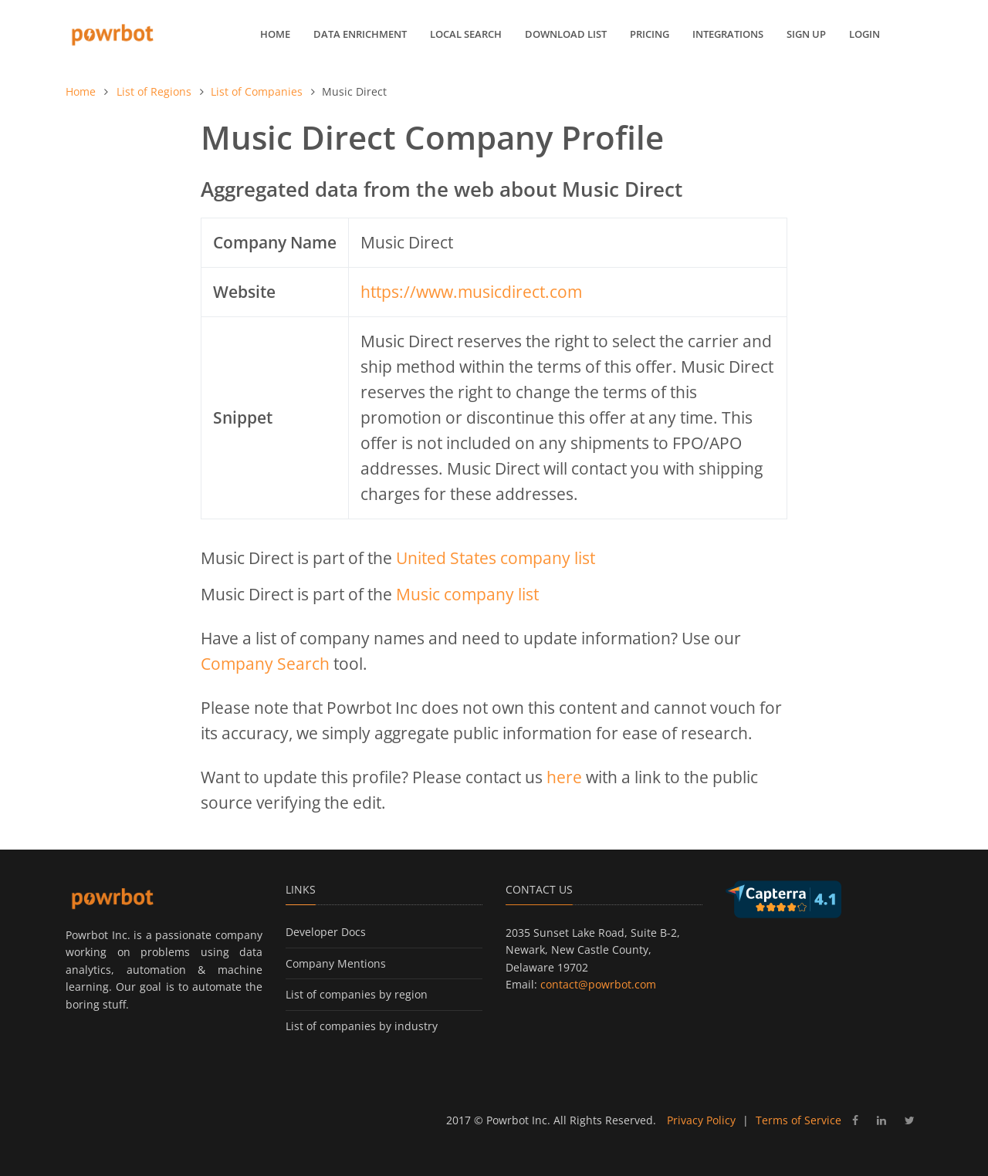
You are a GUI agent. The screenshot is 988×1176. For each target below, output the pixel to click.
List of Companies (257, 91)
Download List (566, 34)
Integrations (727, 34)
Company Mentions (336, 963)
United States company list (495, 558)
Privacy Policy (701, 1120)
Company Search (265, 663)
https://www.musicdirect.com (471, 291)
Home (275, 34)
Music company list (467, 594)
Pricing (649, 34)
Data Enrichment (360, 34)
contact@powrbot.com (598, 984)
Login (864, 34)
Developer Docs (326, 931)
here (564, 777)
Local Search (466, 34)
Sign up (806, 34)
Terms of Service (798, 1120)
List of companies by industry (362, 1026)
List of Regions (154, 91)
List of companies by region (357, 994)
